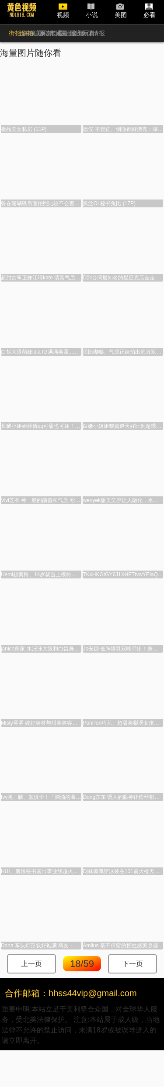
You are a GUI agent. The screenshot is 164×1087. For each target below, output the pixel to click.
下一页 (132, 963)
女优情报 (92, 33)
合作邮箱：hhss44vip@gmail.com (71, 993)
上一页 (31, 963)
